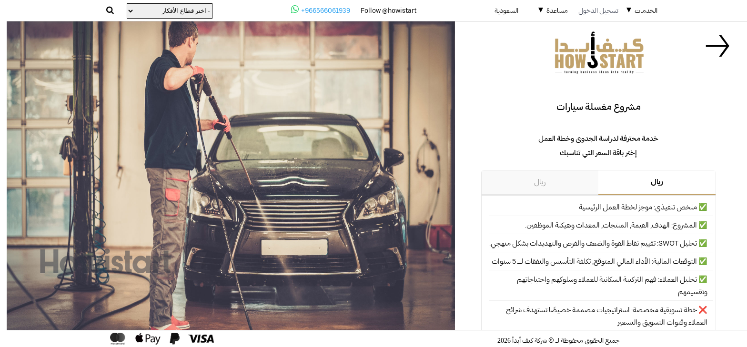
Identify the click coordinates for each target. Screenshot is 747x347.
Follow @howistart (382, 10)
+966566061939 (313, 9)
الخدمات (639, 10)
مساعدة (550, 10)
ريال (650, 182)
